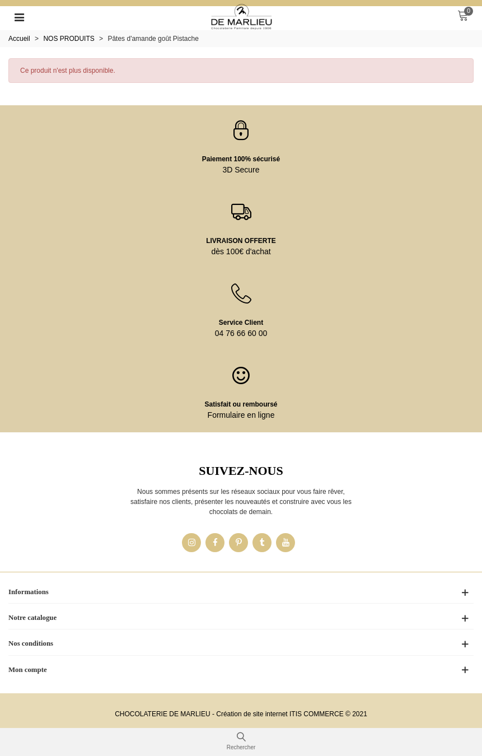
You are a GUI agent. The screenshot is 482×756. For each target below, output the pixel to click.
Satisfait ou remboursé (240, 404)
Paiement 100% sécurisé (241, 159)
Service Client (241, 322)
